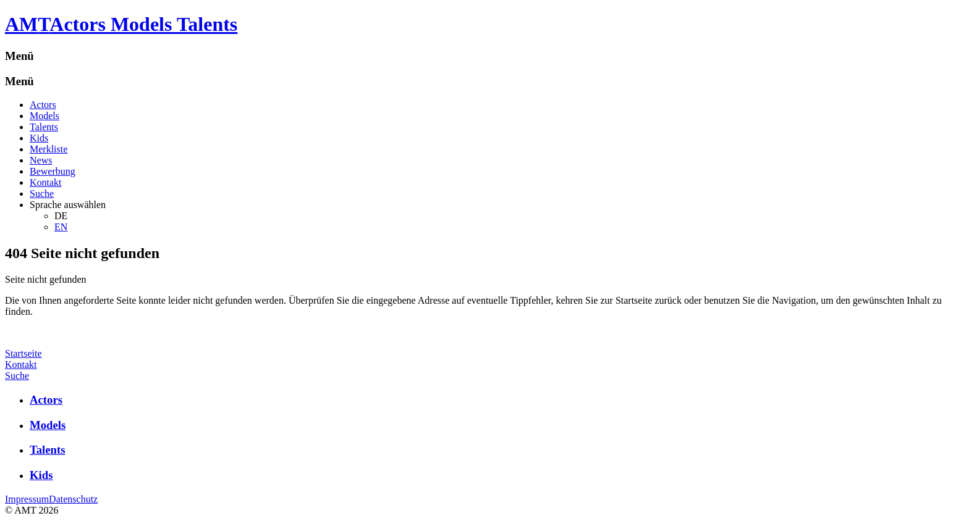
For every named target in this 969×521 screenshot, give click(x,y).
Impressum (27, 499)
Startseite (23, 353)
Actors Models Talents (143, 24)
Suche (42, 193)
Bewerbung (52, 171)
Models (44, 115)
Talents (44, 127)
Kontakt (46, 182)
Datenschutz (73, 499)
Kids (39, 138)
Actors (43, 104)
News (41, 160)
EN (60, 227)
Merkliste (48, 149)
